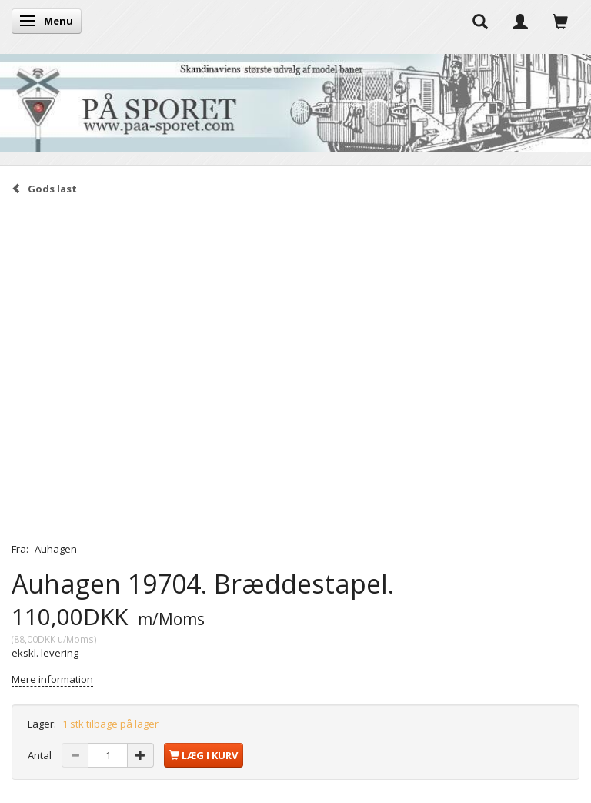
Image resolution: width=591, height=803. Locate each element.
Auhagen (56, 549)
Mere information (52, 679)
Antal (41, 755)
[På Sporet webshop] (295, 99)
